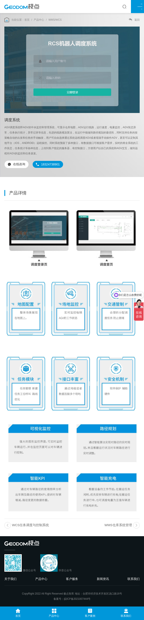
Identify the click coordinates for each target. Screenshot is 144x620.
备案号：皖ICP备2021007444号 (72, 598)
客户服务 (72, 579)
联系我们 (133, 579)
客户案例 (90, 613)
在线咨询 (16, 164)
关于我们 (10, 579)
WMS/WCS (55, 19)
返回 (134, 19)
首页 (27, 19)
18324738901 (48, 164)
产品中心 (39, 19)
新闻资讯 (103, 579)
